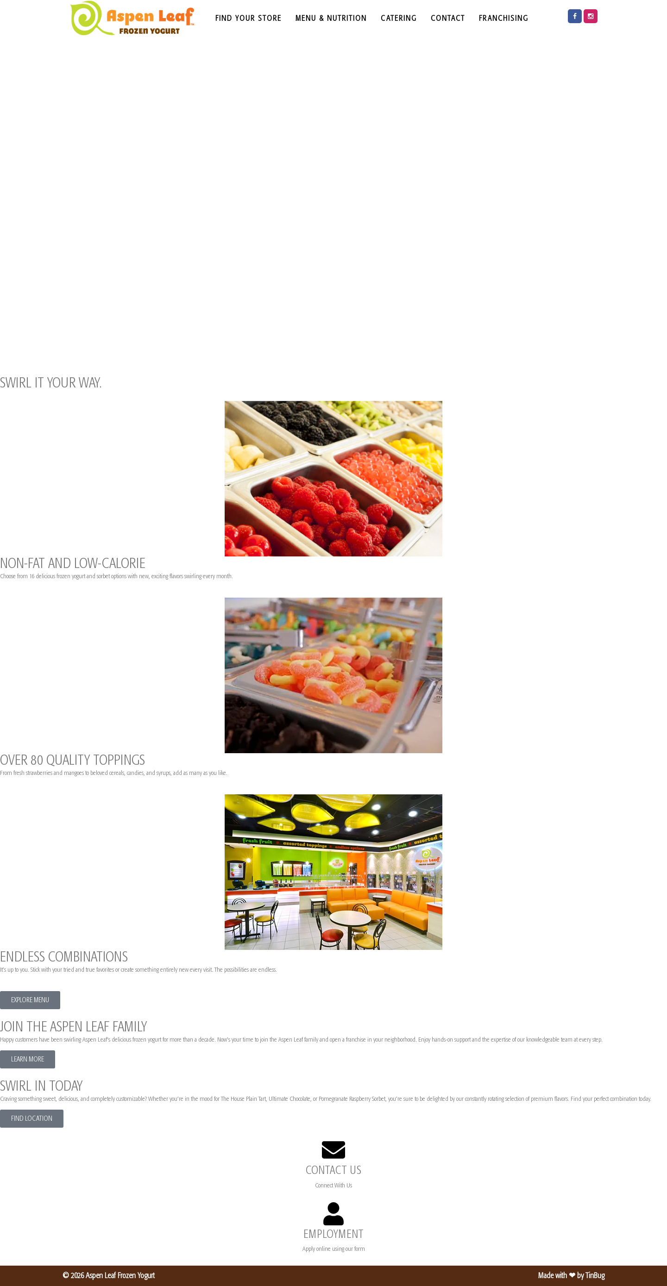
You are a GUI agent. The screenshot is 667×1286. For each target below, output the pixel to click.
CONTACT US (333, 1170)
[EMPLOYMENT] (333, 1213)
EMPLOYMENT (333, 1234)
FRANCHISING (504, 18)
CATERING (399, 18)
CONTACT (448, 18)
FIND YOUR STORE (248, 18)
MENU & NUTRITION (331, 18)
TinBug (594, 1275)
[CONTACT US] (333, 1149)
